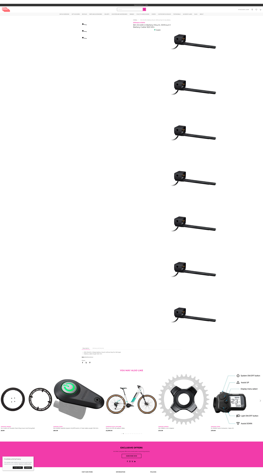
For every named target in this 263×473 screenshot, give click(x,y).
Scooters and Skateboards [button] (119, 14)
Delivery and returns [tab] (98, 348)
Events (154, 14)
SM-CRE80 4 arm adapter (166, 428)
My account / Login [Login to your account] (243, 9)
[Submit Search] (144, 9)
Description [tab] (86, 348)
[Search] (131, 9)
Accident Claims (187, 14)
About (201, 14)
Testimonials (177, 14)
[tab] (121, 433)
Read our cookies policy (25, 464)
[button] (256, 9)
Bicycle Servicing (64, 14)
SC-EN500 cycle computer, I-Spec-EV (222, 428)
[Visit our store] (252, 9)
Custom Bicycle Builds (164, 14)
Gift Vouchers (76, 14)
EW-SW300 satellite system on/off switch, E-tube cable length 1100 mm (75, 428)
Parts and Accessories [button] (95, 14)
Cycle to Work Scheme (142, 14)
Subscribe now (131, 456)
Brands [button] (132, 14)
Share (83, 360)
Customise (28, 467)
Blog (195, 14)
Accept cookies (17, 467)
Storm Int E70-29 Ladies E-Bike (115, 428)
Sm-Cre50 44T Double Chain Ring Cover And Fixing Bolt (18, 428)
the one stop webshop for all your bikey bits (131, 5)
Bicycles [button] (84, 14)
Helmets (106, 14)
